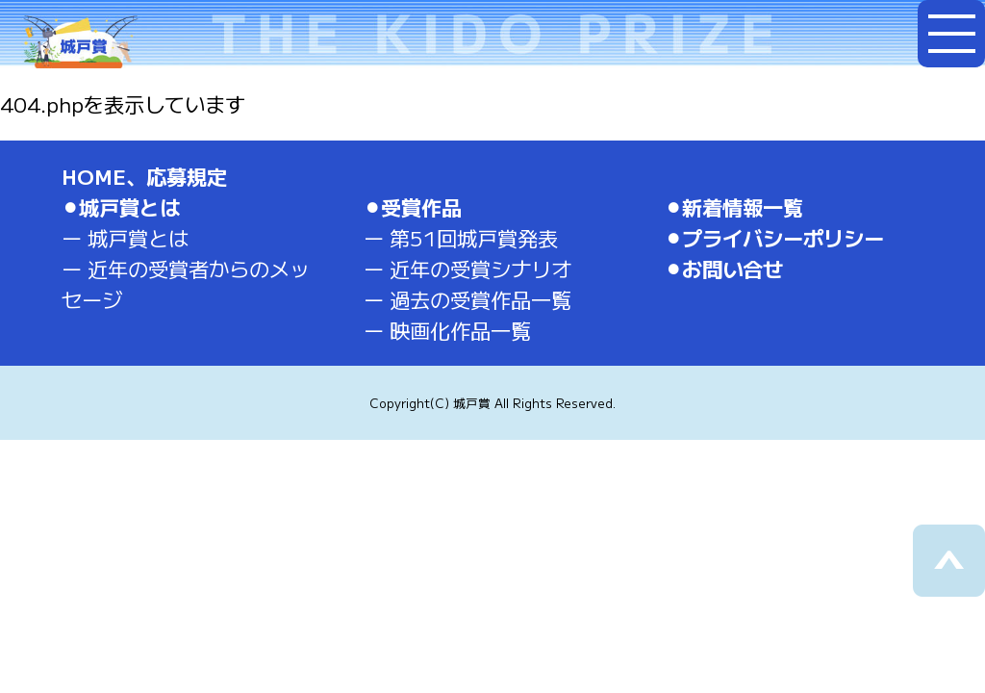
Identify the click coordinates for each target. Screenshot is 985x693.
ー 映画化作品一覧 (447, 330)
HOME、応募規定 (144, 176)
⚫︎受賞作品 (413, 206)
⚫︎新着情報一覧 (734, 206)
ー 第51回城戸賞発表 (461, 237)
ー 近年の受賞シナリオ (467, 268)
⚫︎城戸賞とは (121, 206)
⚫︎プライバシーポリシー (774, 237)
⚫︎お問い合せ (724, 268)
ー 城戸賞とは (125, 237)
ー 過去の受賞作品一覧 (467, 299)
